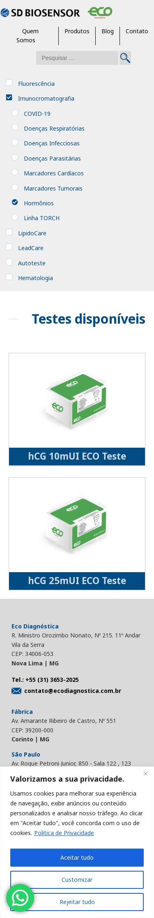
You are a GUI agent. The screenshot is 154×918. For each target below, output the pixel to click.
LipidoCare (32, 233)
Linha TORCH (42, 218)
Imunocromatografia (46, 98)
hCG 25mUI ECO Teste (77, 580)
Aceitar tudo (77, 857)
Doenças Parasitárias (52, 158)
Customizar (77, 879)
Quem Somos (27, 35)
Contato (137, 31)
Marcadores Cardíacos (54, 173)
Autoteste (32, 263)
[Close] (145, 773)
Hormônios (39, 203)
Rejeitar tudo (77, 902)
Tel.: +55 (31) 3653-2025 (45, 679)
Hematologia (35, 278)
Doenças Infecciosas (52, 143)
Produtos (77, 31)
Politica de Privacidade (64, 833)
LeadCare (31, 248)
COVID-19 (37, 113)
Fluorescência (36, 83)
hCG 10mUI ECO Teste (77, 456)
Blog (107, 31)
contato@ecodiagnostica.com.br (66, 691)
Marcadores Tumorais (53, 188)
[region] (77, 842)
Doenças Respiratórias (54, 128)
